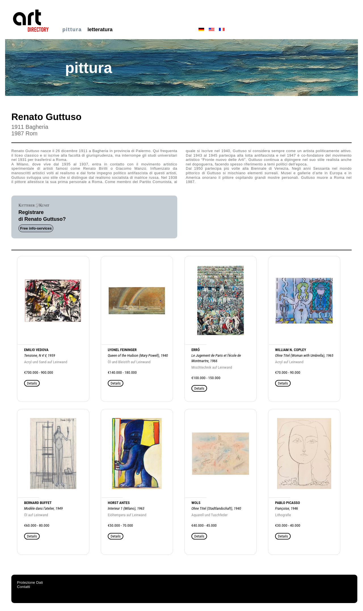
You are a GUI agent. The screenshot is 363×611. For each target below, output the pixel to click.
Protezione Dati (30, 582)
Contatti (23, 587)
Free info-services (36, 228)
